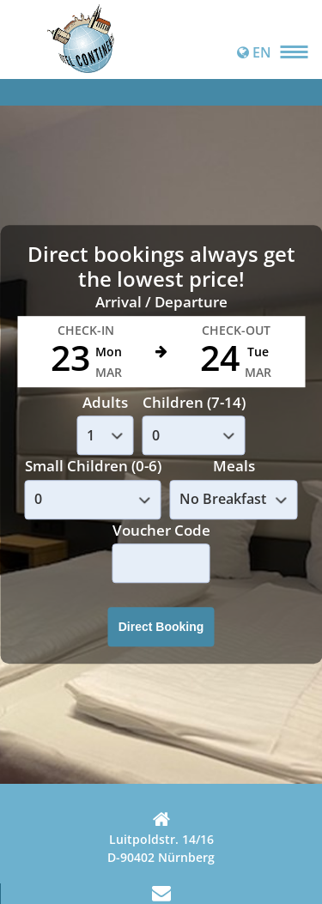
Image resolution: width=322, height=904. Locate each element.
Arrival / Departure (161, 302)
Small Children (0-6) (93, 466)
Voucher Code (161, 530)
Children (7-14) (194, 402)
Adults (105, 402)
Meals (234, 466)
